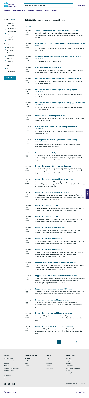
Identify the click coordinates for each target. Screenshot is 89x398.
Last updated (11, 71)
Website (68, 358)
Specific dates (11, 61)
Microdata (6, 365)
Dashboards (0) (11, 31)
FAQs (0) (9, 34)
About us (54, 10)
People (26, 361)
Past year (10, 58)
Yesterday (10, 50)
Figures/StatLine (8, 358)
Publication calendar (71, 383)
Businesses (28, 358)
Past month (10, 56)
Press (47, 361)
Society (38, 11)
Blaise (5, 377)
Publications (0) (12, 28)
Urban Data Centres (9, 370)
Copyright (69, 361)
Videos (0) (10, 37)
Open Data (6, 363)
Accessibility (69, 365)
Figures (6, 11)
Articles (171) (11, 26)
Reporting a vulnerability (73, 368)
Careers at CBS (49, 368)
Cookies (68, 363)
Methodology (7, 375)
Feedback (87, 194)
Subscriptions (70, 373)
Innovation (48, 365)
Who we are (49, 363)
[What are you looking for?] (48, 5)
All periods (10, 47)
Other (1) (10, 40)
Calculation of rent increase (11, 361)
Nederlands (81, 5)
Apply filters (10, 77)
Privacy (26, 363)
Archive (68, 370)
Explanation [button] (12, 19)
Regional (46, 10)
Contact (48, 358)
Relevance (10, 69)
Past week (10, 53)
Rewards (27, 365)
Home (5, 15)
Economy (30, 11)
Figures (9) (10, 23)
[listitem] (5, 384)
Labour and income (17, 11)
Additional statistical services (11, 368)
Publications (7, 373)
